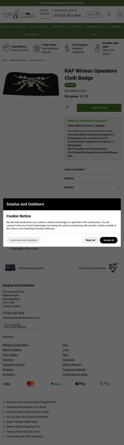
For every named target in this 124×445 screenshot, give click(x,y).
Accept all (109, 240)
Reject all (90, 240)
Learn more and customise (23, 240)
